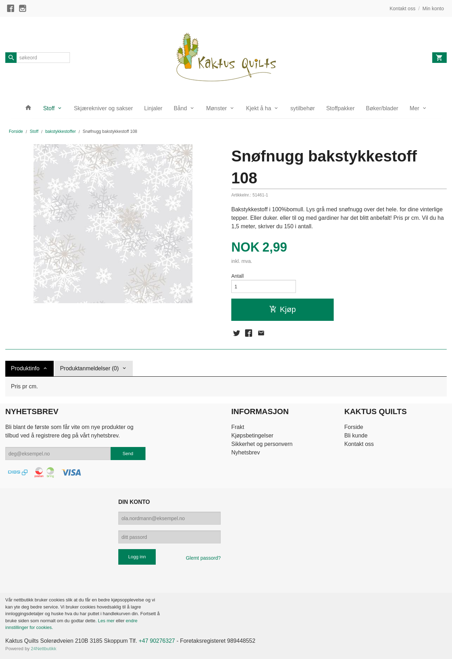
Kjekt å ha (258, 108)
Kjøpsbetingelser (252, 436)
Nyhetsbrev (245, 452)
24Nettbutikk (43, 648)
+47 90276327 (157, 641)
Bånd (180, 108)
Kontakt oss (359, 444)
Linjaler (153, 108)
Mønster (216, 108)
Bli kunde (356, 436)
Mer (415, 108)
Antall (237, 276)
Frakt (237, 427)
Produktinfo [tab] (25, 368)
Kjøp (282, 309)
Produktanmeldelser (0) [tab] (89, 368)
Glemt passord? (203, 558)
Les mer (107, 620)
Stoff (49, 108)
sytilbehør (302, 108)
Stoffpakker (340, 108)
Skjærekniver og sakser (103, 108)
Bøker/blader (382, 108)
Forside (16, 131)
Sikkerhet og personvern (261, 444)
